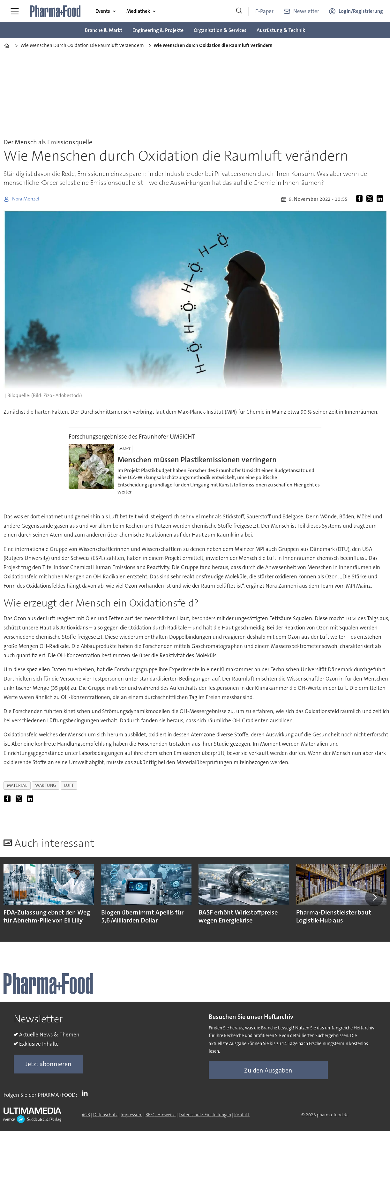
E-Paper (264, 11)
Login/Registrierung (361, 11)
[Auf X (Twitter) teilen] (371, 199)
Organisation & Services (220, 30)
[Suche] (239, 11)
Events (102, 11)
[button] (374, 897)
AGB (86, 1115)
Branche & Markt (103, 30)
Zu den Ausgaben (268, 1070)
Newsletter (306, 11)
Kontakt (242, 1115)
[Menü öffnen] (15, 11)
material (17, 785)
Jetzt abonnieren (48, 1064)
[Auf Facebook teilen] (360, 199)
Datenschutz (105, 1115)
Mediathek (138, 11)
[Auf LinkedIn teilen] (381, 199)
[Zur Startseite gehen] (55, 11)
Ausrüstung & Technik (281, 30)
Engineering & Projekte (158, 30)
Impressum (131, 1115)
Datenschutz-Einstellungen (205, 1115)
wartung (45, 785)
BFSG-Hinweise (161, 1115)
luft (69, 785)
